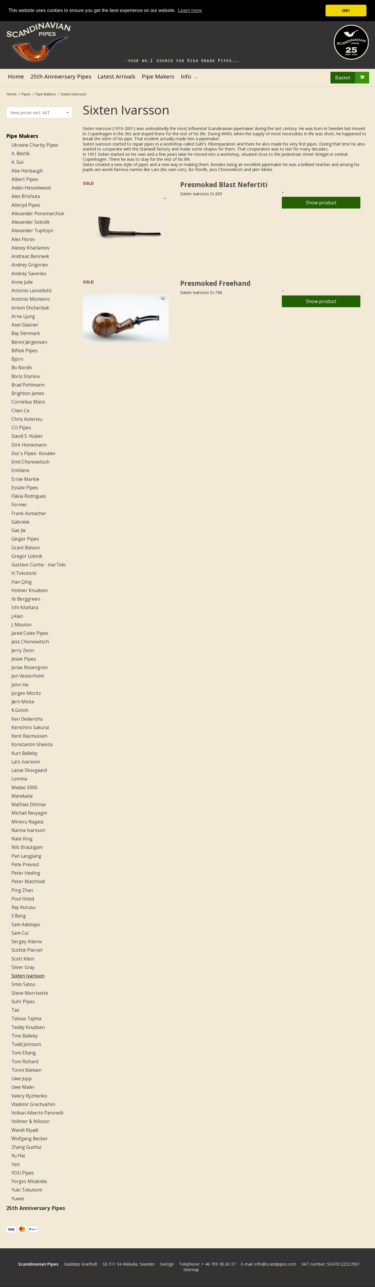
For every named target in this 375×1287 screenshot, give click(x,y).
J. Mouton (21, 625)
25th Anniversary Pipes (35, 1207)
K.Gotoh (19, 710)
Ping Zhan (22, 890)
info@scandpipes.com (275, 1264)
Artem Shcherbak (30, 308)
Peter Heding (25, 873)
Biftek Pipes (24, 351)
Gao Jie (18, 530)
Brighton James (27, 393)
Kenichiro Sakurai (30, 727)
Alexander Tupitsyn (32, 231)
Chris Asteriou (26, 419)
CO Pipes (21, 428)
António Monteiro (30, 299)
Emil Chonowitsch (30, 462)
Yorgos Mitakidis (29, 1181)
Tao (15, 1010)
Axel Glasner (24, 325)
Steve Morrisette (29, 993)
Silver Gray (23, 967)
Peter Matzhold (28, 881)
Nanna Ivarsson (28, 830)
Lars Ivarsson (25, 762)
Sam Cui (19, 933)
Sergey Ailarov (26, 942)
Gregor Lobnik (26, 556)
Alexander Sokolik (30, 222)
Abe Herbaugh (27, 171)
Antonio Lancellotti (31, 291)
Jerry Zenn (22, 650)
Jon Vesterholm (27, 676)
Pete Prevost (25, 865)
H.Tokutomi (23, 573)
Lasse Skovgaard (29, 770)
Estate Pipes (24, 488)
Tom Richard (24, 1062)
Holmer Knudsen (29, 590)
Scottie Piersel (26, 950)
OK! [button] (346, 10)
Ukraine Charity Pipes (34, 145)
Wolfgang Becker (29, 1139)
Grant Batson (25, 548)
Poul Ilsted (22, 899)
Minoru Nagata (27, 822)
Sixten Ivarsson (28, 976)
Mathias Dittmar (28, 804)
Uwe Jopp (21, 1079)
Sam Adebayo (25, 925)
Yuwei (17, 1199)
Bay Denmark (25, 333)
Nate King (22, 839)
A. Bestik (20, 154)
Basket (352, 77)
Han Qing (21, 582)
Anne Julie (22, 282)
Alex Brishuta (25, 196)
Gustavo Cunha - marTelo (38, 565)
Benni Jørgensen (29, 342)
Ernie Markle (25, 479)
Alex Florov (23, 239)
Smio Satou (23, 984)
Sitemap (191, 1269)
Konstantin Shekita (31, 744)
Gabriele (20, 522)
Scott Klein (22, 959)
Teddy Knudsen (28, 1027)
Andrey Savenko (28, 274)
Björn (17, 359)
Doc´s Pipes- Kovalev (33, 453)
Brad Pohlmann (28, 385)
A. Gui (17, 162)
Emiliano (20, 470)
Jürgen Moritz (26, 693)
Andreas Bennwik (30, 256)
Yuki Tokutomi (26, 1190)
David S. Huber (27, 436)
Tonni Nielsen (26, 1070)
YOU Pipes (22, 1173)
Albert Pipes (24, 179)
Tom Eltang (23, 1053)
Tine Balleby (24, 1036)
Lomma (19, 779)
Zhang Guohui (26, 1147)
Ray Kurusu (23, 907)
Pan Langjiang (26, 856)
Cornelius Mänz (28, 402)
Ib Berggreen (25, 599)
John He (19, 685)
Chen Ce (20, 411)
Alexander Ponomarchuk (37, 214)
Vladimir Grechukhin (33, 1104)
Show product (321, 202)
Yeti (15, 1164)
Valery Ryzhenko (29, 1096)
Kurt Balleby (24, 753)
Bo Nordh (21, 368)
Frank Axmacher (28, 513)
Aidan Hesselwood (31, 188)
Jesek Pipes (23, 659)
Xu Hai (18, 1156)
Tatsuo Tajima (26, 1019)
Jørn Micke (22, 702)
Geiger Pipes (25, 539)
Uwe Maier (23, 1087)
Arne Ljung (23, 316)
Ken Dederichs (27, 719)
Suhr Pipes (23, 1002)
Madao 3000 (24, 787)
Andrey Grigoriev (29, 265)
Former (19, 505)
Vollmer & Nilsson (30, 1121)
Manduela (22, 796)
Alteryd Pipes (25, 205)
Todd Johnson (26, 1044)
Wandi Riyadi (24, 1130)
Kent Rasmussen (29, 736)
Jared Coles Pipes (29, 633)
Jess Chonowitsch (30, 642)
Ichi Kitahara (24, 607)
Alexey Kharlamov (30, 248)
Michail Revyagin (29, 813)
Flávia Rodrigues (28, 496)
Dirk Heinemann (29, 445)
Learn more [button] (190, 10)
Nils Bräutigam (27, 847)
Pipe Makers (22, 135)
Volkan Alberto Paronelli (37, 1113)
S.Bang (18, 916)
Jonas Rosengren (29, 667)
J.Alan (17, 616)
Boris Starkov (25, 376)
